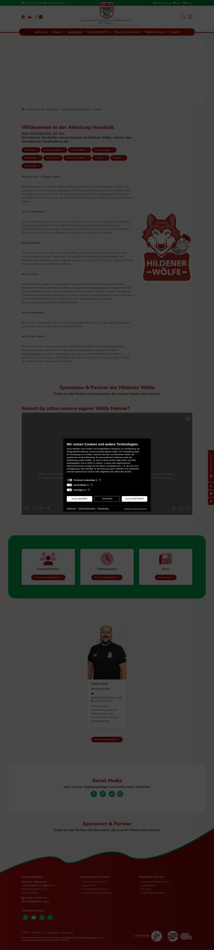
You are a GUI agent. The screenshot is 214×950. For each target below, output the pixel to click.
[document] (107, 460)
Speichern (107, 499)
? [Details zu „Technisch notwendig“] (99, 480)
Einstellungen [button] (103, 508)
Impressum (71, 508)
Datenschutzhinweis (86, 508)
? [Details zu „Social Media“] (91, 485)
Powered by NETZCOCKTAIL (135, 509)
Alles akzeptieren (134, 499)
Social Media (80, 485)
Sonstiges (78, 490)
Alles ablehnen (79, 499)
